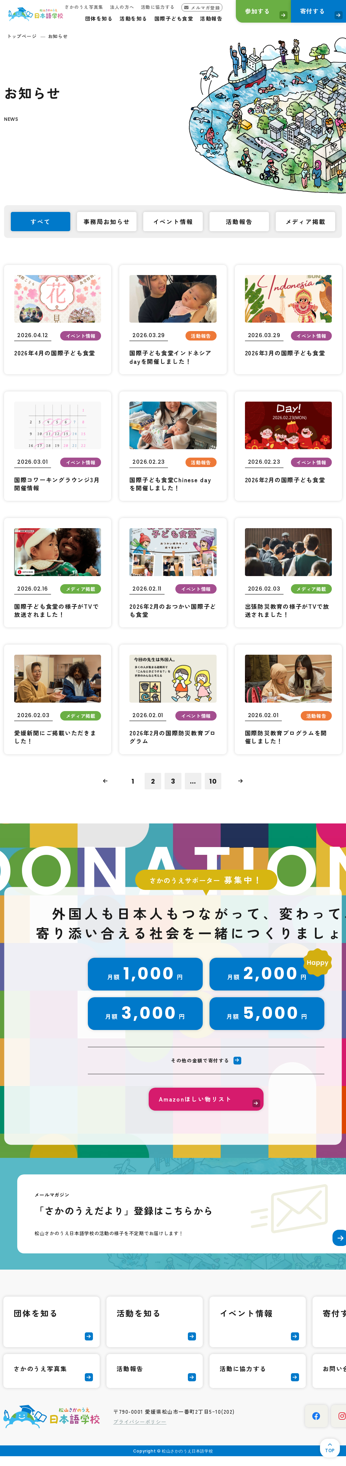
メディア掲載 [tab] (306, 222)
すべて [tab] (40, 222)
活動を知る (122, 18)
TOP (328, 1448)
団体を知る (88, 18)
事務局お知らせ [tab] (107, 222)
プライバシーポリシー (140, 1431)
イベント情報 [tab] (173, 222)
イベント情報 (246, 1323)
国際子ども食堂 (162, 18)
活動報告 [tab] (239, 222)
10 (214, 787)
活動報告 (200, 18)
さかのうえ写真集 (72, 7)
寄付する (308, 11)
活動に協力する (146, 7)
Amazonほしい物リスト (195, 1107)
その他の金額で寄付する (200, 1068)
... (193, 787)
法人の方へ (110, 7)
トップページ (21, 36)
